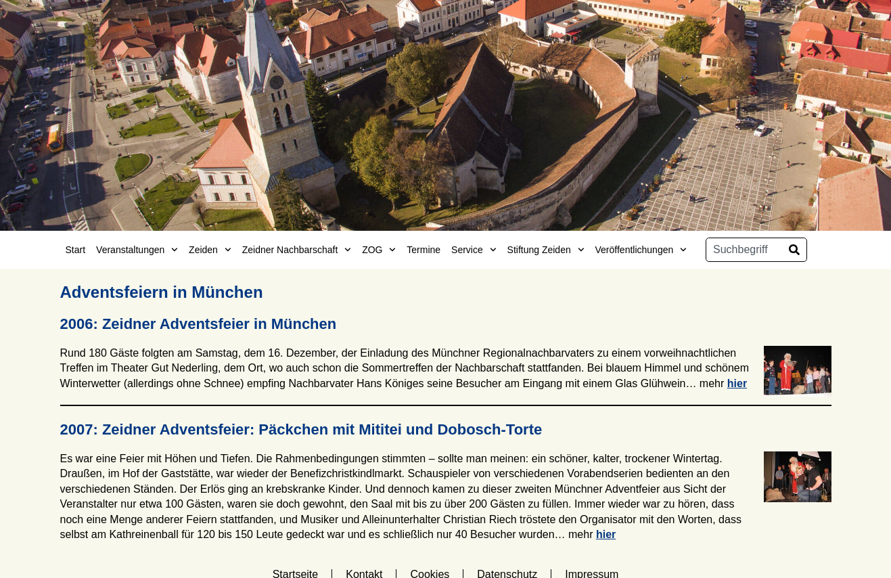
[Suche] (794, 249)
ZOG (379, 250)
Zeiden (210, 250)
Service (473, 250)
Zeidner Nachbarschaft (296, 250)
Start (76, 249)
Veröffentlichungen (641, 250)
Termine (423, 249)
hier (737, 383)
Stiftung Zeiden (546, 250)
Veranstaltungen (137, 250)
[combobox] (744, 249)
